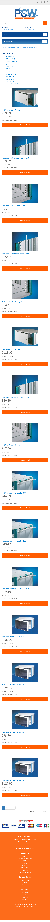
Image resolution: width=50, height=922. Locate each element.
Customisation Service (25, 858)
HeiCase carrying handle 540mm (15, 589)
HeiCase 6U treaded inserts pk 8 (15, 253)
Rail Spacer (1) (10, 76)
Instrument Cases (14, 47)
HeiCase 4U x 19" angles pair (14, 206)
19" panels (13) (10, 59)
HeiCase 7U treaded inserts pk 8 (15, 397)
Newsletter (25, 899)
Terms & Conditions (25, 872)
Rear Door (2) (10, 79)
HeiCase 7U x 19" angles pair (14, 445)
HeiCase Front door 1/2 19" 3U (15, 636)
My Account (25, 892)
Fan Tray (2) (9, 66)
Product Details (25, 125)
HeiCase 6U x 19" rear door (13, 349)
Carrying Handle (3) (11, 61)
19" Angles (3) (10, 56)
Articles (25, 856)
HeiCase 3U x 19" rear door (13, 110)
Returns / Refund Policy (25, 861)
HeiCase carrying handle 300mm (15, 493)
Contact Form (25, 880)
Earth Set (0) (9, 64)
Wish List (25, 897)
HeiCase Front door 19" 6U (13, 780)
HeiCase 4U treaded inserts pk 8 (15, 158)
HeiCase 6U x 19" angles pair (14, 301)
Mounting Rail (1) (11, 74)
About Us (25, 865)
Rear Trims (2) (10, 81)
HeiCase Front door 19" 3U (13, 684)
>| (13, 808)
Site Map (25, 885)
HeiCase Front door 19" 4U (13, 732)
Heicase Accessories (28, 47)
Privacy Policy (25, 870)
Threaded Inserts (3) (12, 84)
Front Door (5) (10, 72)
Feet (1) (8, 68)
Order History (25, 895)
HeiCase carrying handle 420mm (15, 541)
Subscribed (25, 863)
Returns (25, 882)
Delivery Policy (25, 868)
